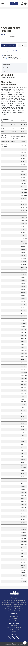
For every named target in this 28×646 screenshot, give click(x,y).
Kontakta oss (14, 616)
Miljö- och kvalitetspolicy (14, 627)
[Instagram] (9, 637)
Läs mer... (19, 40)
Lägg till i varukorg (8, 45)
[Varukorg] (25, 4)
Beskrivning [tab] (6, 64)
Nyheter (14, 631)
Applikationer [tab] (7, 71)
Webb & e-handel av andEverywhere (14, 644)
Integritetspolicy (14, 620)
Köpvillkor (14, 618)
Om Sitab (14, 625)
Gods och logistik (14, 629)
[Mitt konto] (22, 4)
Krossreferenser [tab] (7, 68)
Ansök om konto (5, 58)
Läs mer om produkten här (9, 51)
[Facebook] (17, 637)
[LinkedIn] (13, 637)
